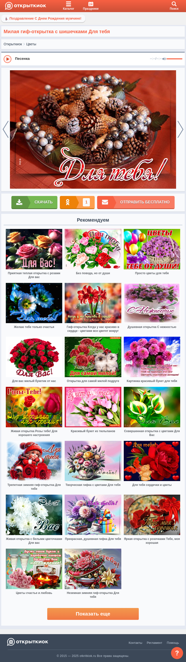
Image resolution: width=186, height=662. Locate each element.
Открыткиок (13, 44)
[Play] (7, 59)
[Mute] (164, 59)
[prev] (5, 129)
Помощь (173, 643)
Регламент (154, 643)
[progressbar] (174, 59)
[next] (180, 129)
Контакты (135, 643)
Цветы (31, 44)
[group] (93, 58)
